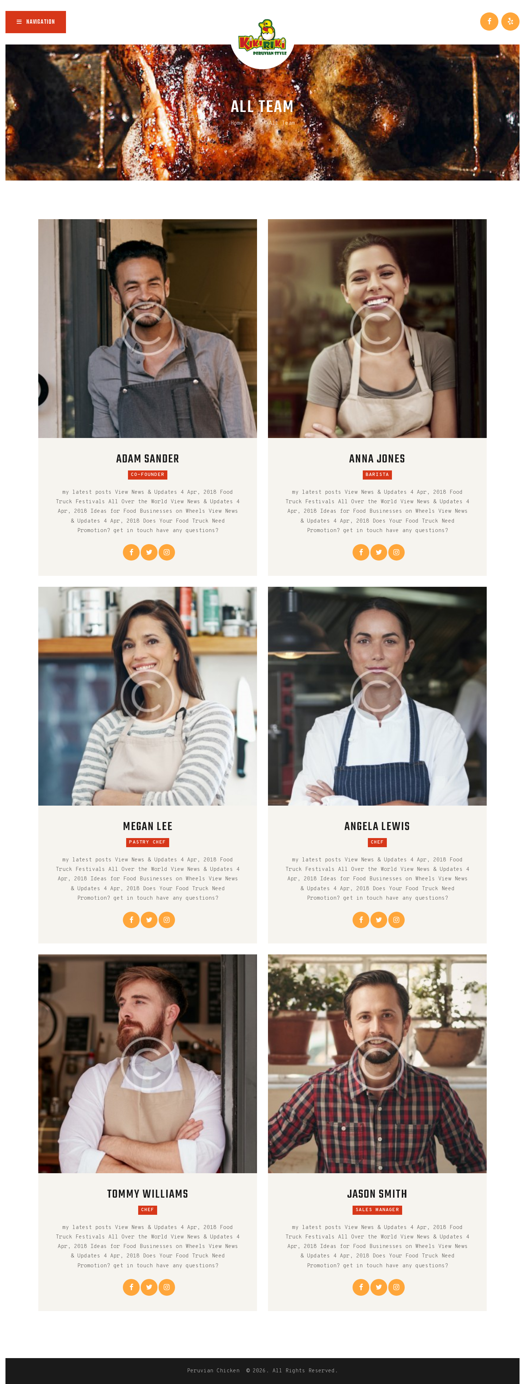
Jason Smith (377, 1194)
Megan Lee (148, 827)
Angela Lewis (377, 827)
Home (237, 123)
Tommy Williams (147, 1194)
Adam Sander (147, 459)
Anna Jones (377, 459)
